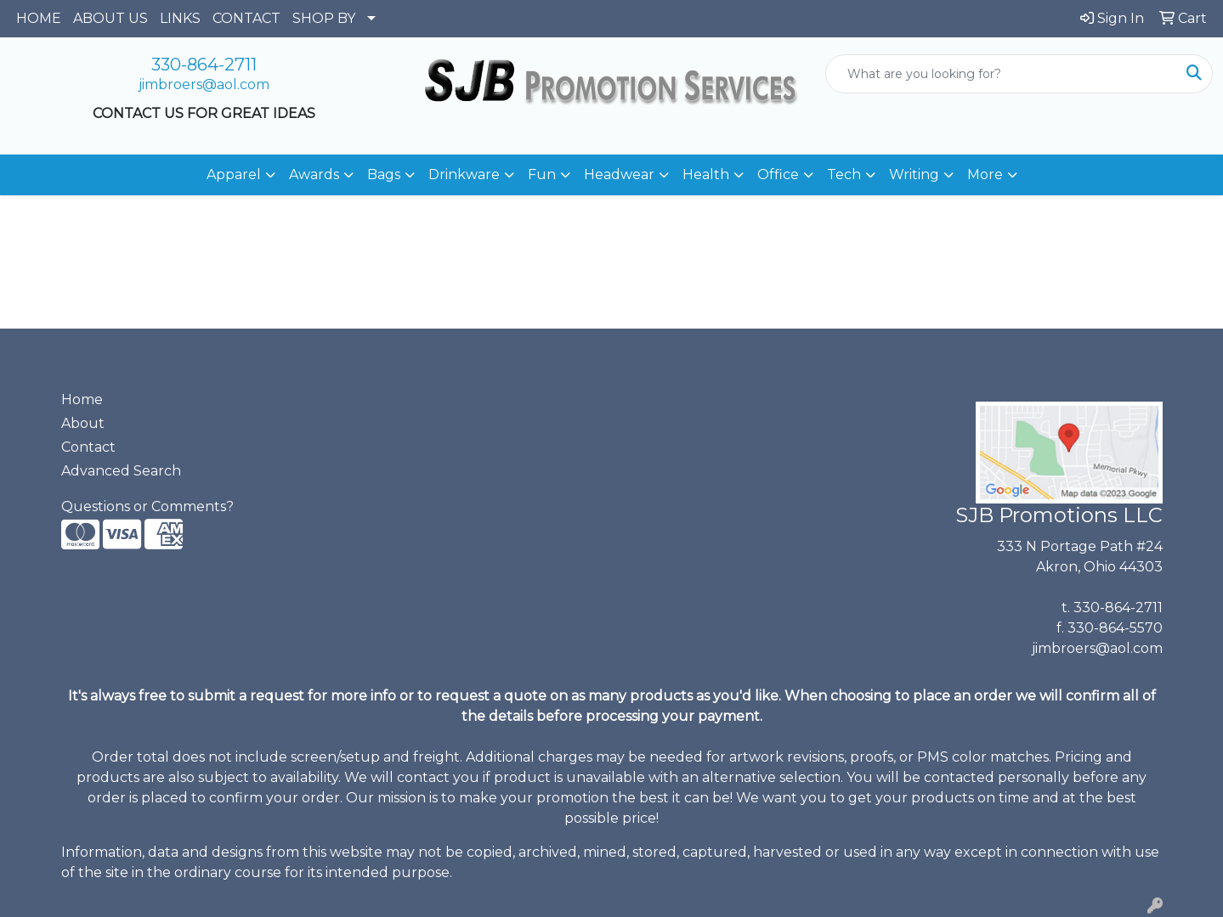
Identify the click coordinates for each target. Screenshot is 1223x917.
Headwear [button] (619, 174)
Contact (88, 447)
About (83, 423)
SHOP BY (323, 18)
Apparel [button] (234, 174)
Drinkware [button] (464, 174)
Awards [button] (314, 174)
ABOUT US (110, 18)
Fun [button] (542, 174)
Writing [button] (914, 174)
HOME (38, 18)
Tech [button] (844, 174)
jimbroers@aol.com (204, 84)
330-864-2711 (204, 64)
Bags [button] (383, 174)
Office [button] (778, 174)
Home (82, 399)
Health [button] (705, 174)
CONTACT (246, 18)
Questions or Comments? (147, 506)
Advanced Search (121, 471)
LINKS (180, 18)
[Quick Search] (1001, 73)
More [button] (985, 174)
